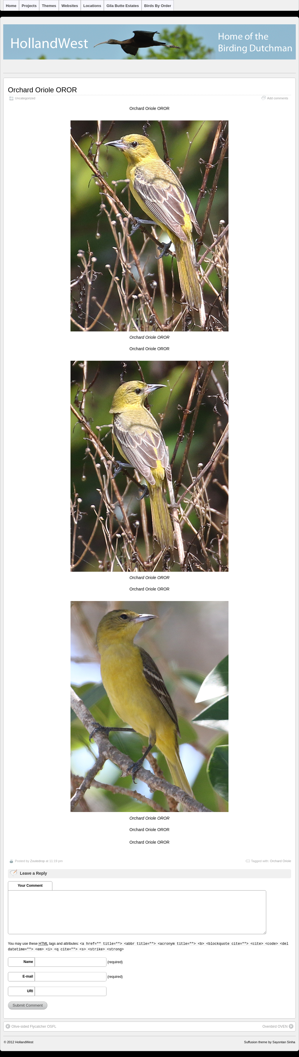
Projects (29, 6)
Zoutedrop (37, 861)
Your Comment (30, 886)
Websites (69, 6)
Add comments (277, 98)
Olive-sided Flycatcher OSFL (31, 1026)
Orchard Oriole (280, 861)
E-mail (28, 976)
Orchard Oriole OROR (42, 90)
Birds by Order (157, 6)
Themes (49, 6)
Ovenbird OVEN (277, 1026)
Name (28, 962)
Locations (92, 6)
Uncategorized (25, 98)
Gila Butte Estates (122, 6)
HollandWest (24, 1042)
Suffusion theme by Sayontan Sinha (269, 1042)
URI (30, 991)
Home (11, 6)
